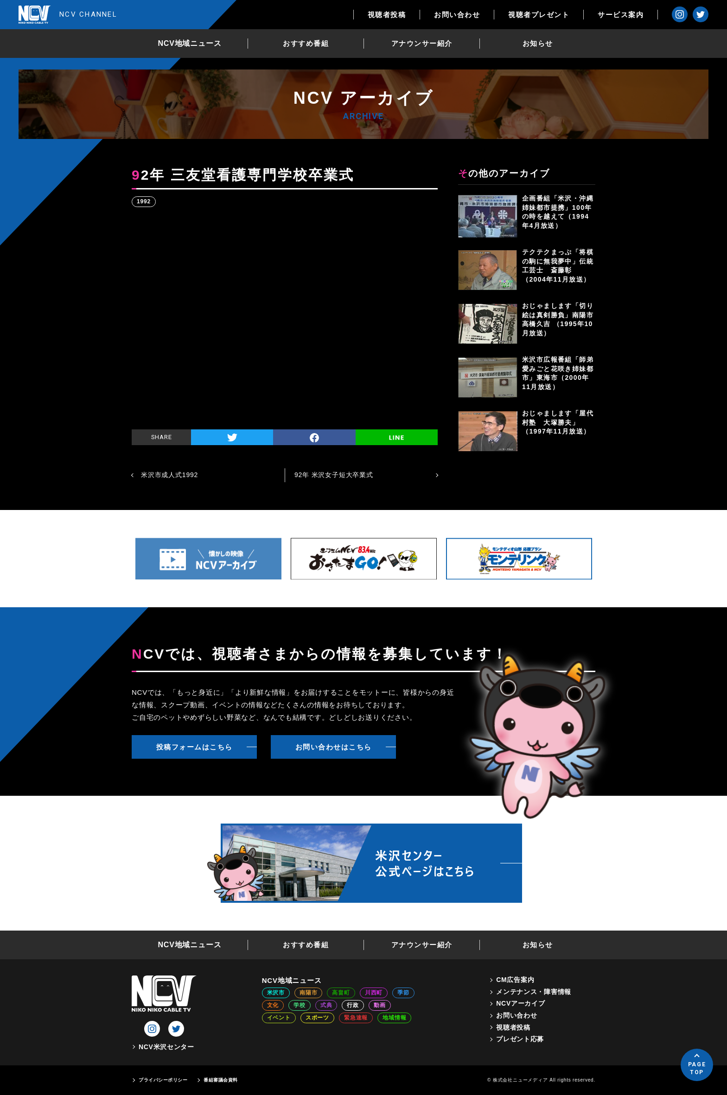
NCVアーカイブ (520, 1003)
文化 (273, 1005)
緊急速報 (356, 1017)
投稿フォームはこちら (194, 747)
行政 (353, 1005)
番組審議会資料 (221, 1079)
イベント (279, 1017)
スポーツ (317, 1017)
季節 (403, 992)
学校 (299, 1005)
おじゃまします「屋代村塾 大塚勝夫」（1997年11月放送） (557, 422)
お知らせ (538, 43)
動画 (380, 1005)
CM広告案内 (515, 979)
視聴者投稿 (387, 15)
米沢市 (276, 992)
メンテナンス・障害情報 (533, 991)
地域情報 (394, 1017)
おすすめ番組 (306, 43)
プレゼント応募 (520, 1039)
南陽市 (308, 992)
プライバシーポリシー (163, 1079)
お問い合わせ (457, 15)
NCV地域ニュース (190, 43)
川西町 (374, 992)
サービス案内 (621, 15)
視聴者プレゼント (538, 15)
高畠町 (341, 992)
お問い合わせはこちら (333, 747)
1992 (144, 201)
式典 (326, 1005)
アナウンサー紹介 (422, 43)
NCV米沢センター (166, 1047)
